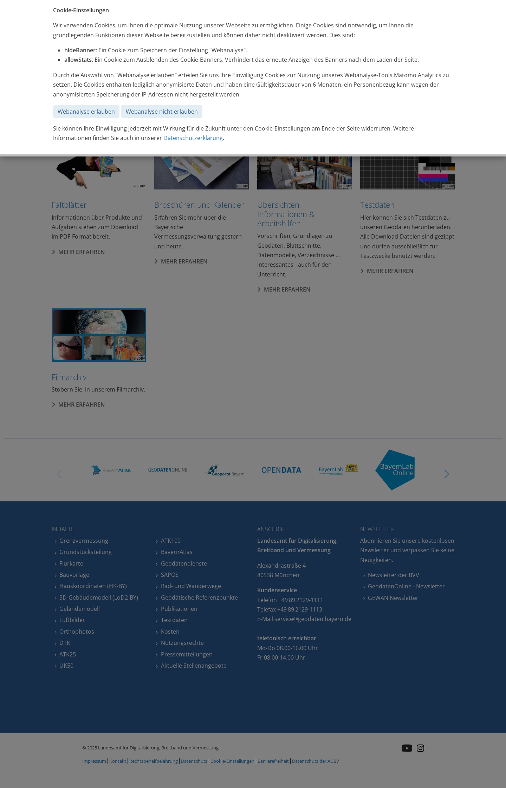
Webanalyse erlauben (86, 111)
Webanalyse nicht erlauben (162, 111)
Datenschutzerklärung (193, 138)
